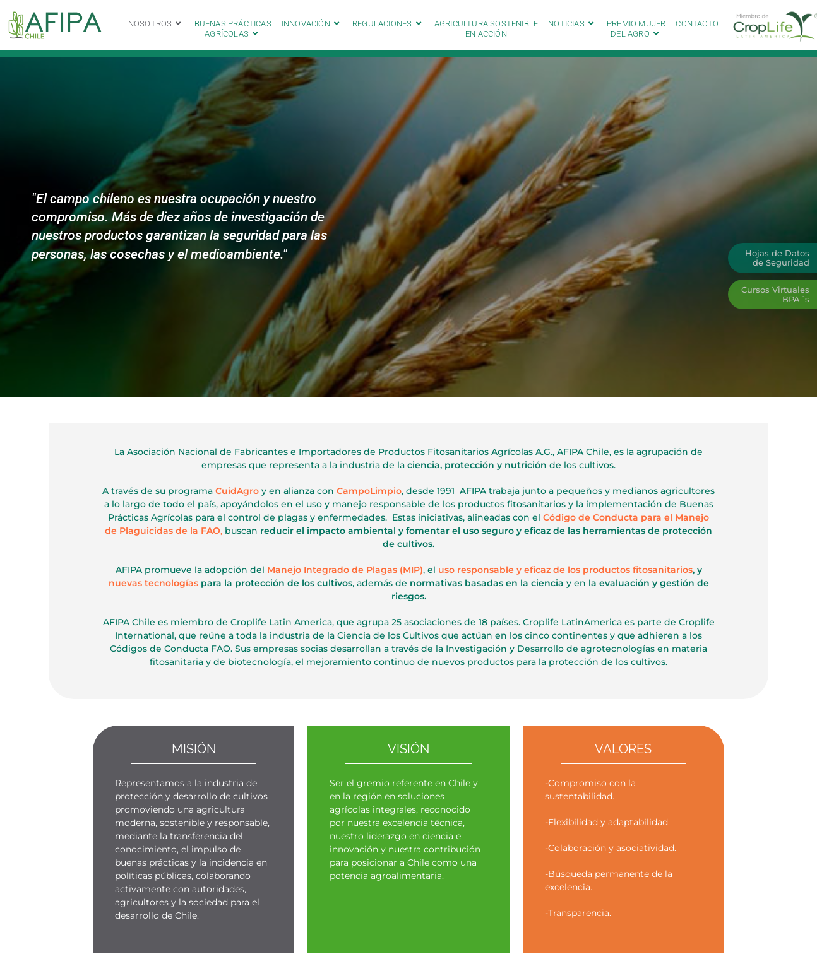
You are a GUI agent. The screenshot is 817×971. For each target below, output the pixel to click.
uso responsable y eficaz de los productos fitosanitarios (565, 569)
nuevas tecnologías (153, 583)
